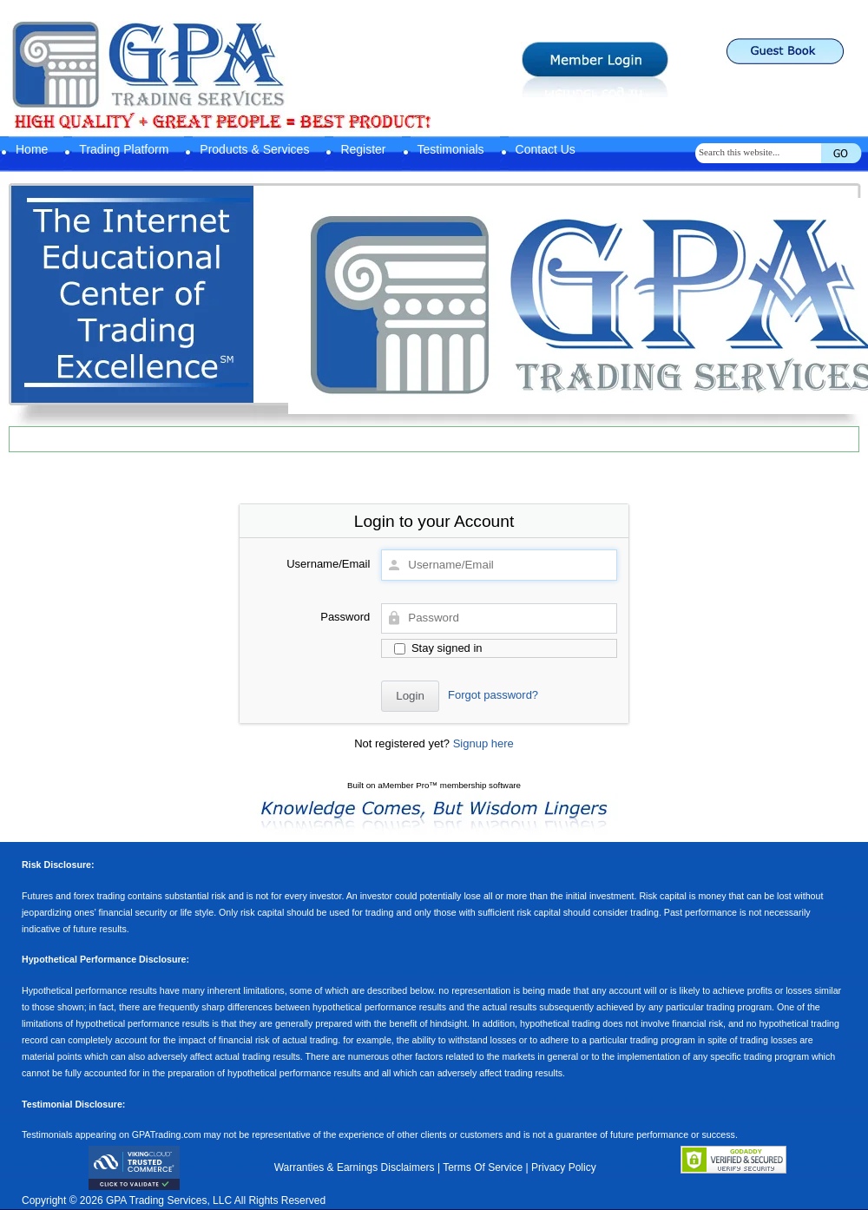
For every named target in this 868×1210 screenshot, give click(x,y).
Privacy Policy (563, 1167)
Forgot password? (493, 694)
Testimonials (451, 149)
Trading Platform (123, 149)
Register (362, 149)
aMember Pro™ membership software (449, 785)
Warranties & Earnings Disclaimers (354, 1167)
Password (345, 616)
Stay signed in (438, 647)
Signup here (483, 743)
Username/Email (328, 563)
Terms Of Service (483, 1167)
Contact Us (545, 149)
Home (32, 149)
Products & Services (254, 149)
